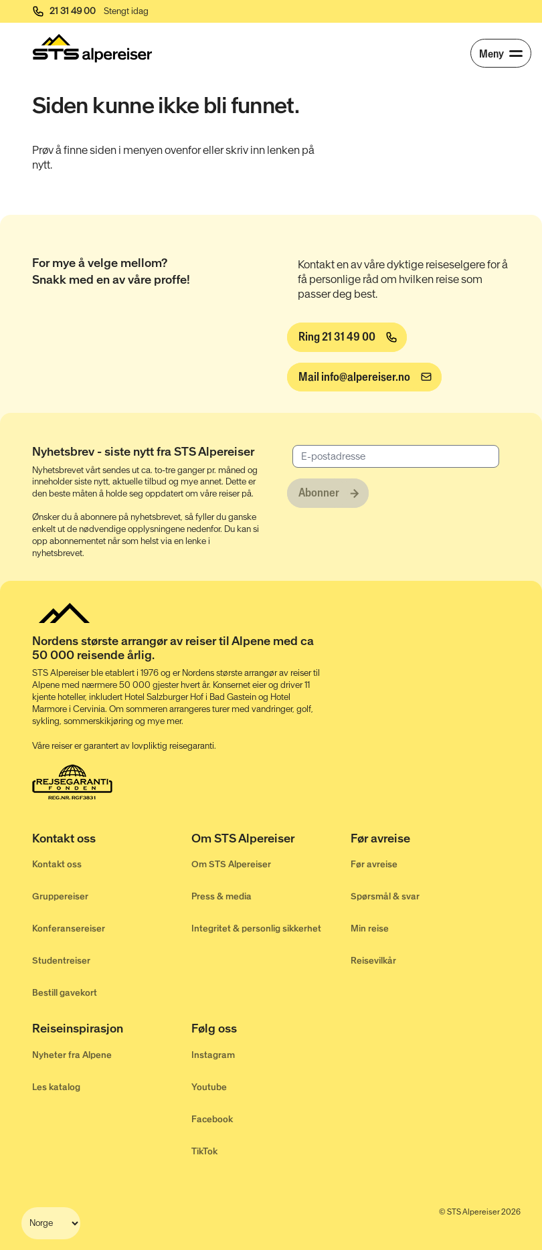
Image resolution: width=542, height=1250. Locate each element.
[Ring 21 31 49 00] (347, 337)
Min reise (370, 928)
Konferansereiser (68, 928)
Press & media (221, 896)
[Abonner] (328, 493)
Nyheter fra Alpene (72, 1055)
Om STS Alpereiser (231, 864)
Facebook (212, 1119)
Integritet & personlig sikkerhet (256, 928)
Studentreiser (61, 960)
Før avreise (374, 864)
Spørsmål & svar (385, 896)
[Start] (92, 48)
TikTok (204, 1151)
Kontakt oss (57, 864)
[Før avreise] (430, 841)
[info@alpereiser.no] (364, 377)
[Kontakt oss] (111, 841)
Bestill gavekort (64, 992)
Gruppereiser (60, 896)
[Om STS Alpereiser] (271, 841)
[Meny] (500, 53)
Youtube (209, 1087)
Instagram (213, 1055)
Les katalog (56, 1087)
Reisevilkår (373, 960)
